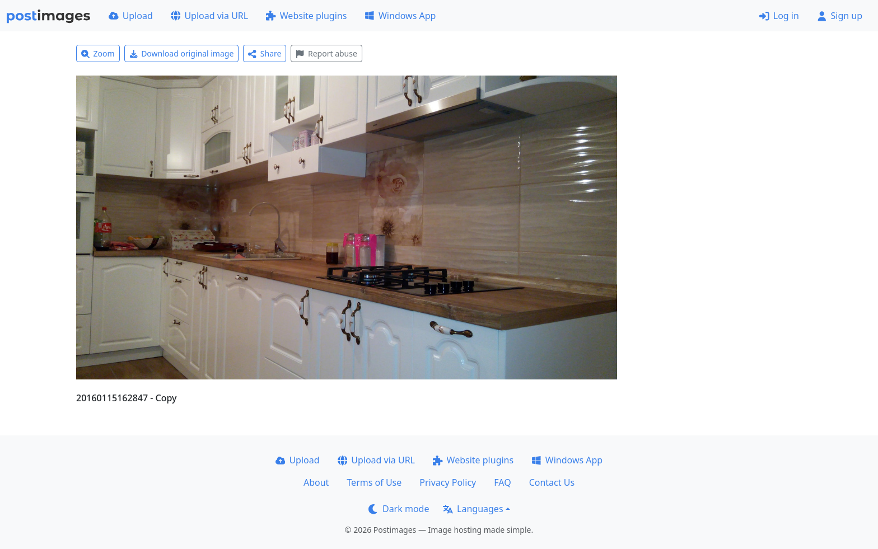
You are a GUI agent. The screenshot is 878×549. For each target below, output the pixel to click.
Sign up (839, 16)
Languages (473, 509)
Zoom (98, 53)
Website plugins (306, 16)
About (316, 482)
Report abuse (326, 53)
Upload (131, 16)
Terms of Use (374, 482)
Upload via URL (209, 16)
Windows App (400, 16)
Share (264, 53)
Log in (779, 16)
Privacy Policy (447, 482)
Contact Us (552, 482)
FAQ (502, 482)
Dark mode (398, 509)
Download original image (181, 53)
